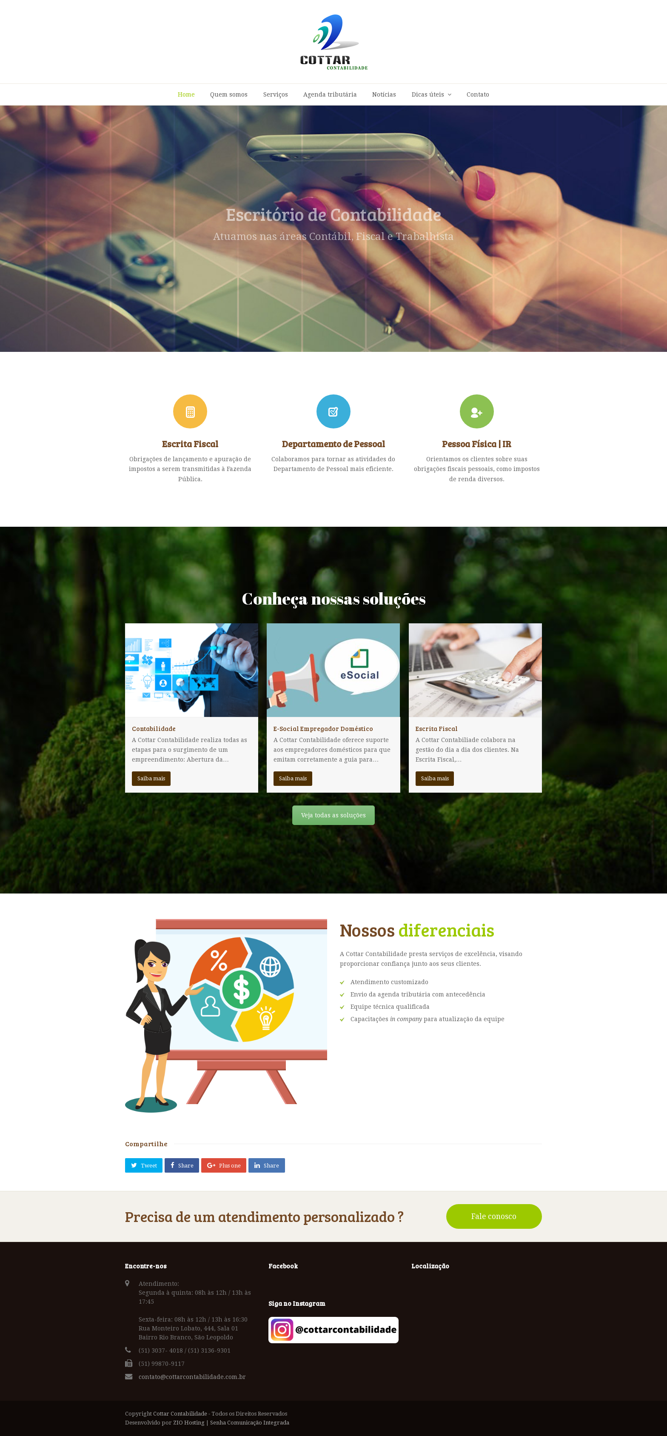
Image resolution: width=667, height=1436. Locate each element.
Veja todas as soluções (333, 815)
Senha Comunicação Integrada (249, 1422)
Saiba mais (151, 778)
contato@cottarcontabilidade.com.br (192, 1376)
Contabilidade (154, 728)
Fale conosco (493, 1216)
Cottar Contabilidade (180, 1413)
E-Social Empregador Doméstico (323, 728)
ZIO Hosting (189, 1422)
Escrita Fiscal (437, 728)
